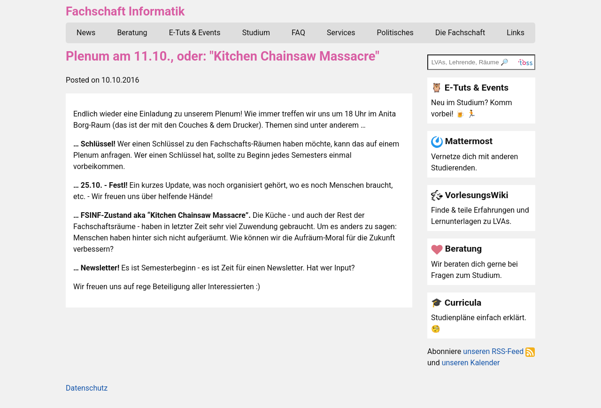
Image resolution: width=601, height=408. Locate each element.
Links (515, 32)
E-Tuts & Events (195, 32)
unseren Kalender (471, 362)
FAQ (298, 32)
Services (341, 32)
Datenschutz (87, 388)
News (86, 32)
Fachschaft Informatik (125, 11)
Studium (256, 32)
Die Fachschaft (460, 32)
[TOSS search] (481, 61)
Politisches (395, 32)
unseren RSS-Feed (499, 351)
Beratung (132, 32)
